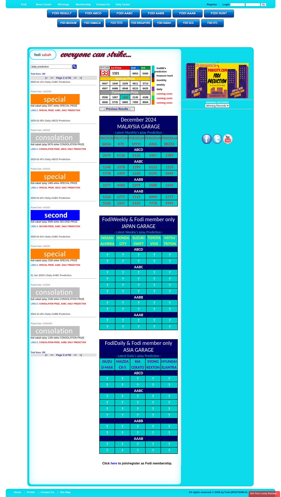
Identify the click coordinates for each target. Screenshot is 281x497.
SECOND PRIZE (46, 226)
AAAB (138, 191)
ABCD (64, 149)
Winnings (63, 4)
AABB (64, 342)
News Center (43, 4)
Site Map (65, 492)
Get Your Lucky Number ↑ (264, 493)
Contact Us (103, 4)
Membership (83, 4)
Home (17, 492)
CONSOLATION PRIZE (49, 149)
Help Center (123, 4)
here (114, 463)
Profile (31, 492)
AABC (58, 110)
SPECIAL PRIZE (46, 110)
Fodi (23, 4)
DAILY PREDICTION (71, 110)
